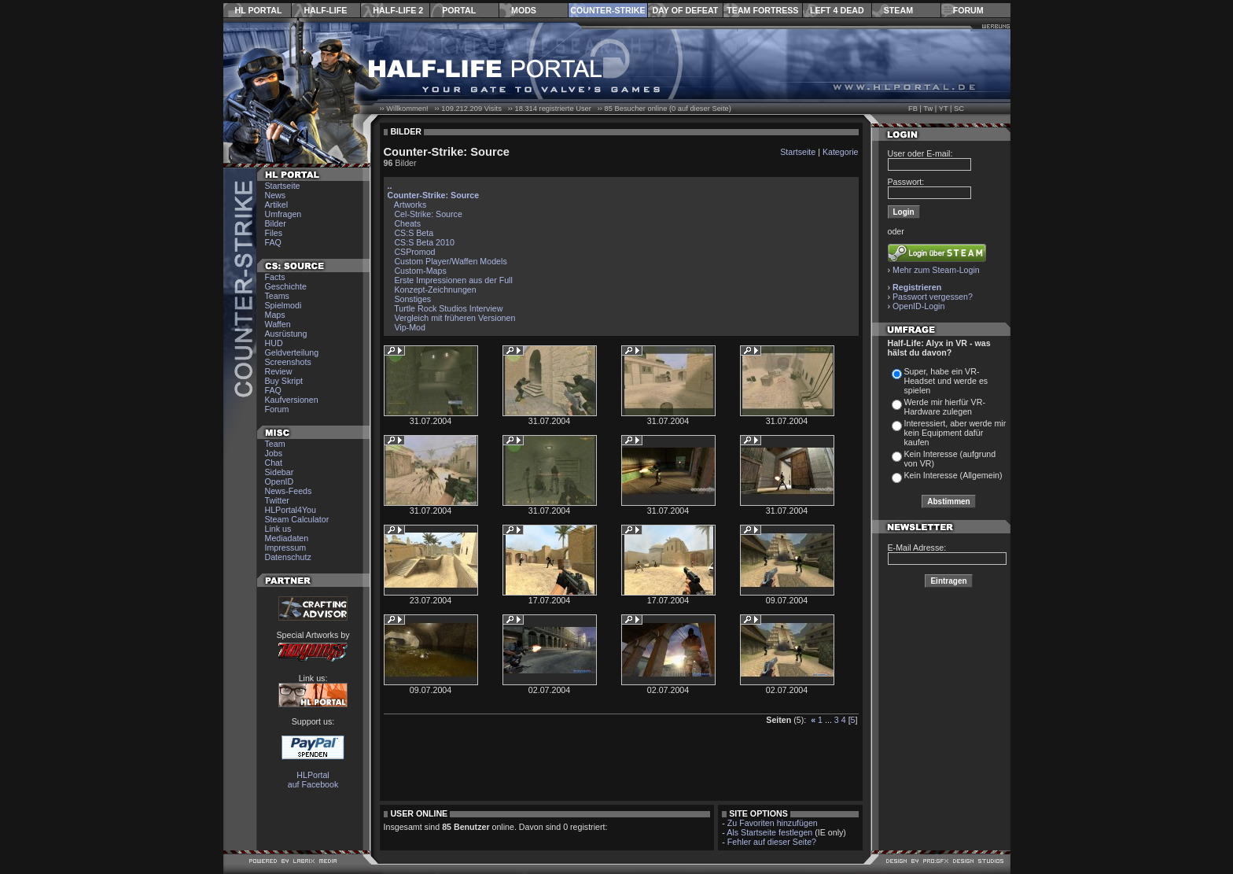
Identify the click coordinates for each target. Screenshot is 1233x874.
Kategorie (841, 152)
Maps (275, 314)
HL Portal (258, 10)
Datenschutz (288, 557)
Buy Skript (284, 380)
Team (275, 443)
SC (959, 108)
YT (943, 108)
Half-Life (325, 10)
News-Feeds (288, 491)
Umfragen (283, 214)
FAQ (273, 242)
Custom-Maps (420, 270)
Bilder (275, 223)
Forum (968, 10)
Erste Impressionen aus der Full (453, 280)
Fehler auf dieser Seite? (771, 841)
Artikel (277, 204)
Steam (898, 10)
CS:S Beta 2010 (424, 242)
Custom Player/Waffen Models (450, 261)
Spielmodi (283, 305)
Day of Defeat (685, 10)
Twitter (277, 500)
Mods (523, 10)
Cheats (407, 223)
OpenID (279, 481)
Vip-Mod (409, 327)
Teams (277, 296)
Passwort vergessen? (933, 296)
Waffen (278, 324)
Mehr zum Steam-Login (936, 270)
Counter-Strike (607, 10)
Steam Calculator (297, 519)
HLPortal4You (290, 509)
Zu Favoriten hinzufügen (772, 823)
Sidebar (279, 472)
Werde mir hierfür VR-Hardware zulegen (944, 406)
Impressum (286, 547)
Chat (274, 462)
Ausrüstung (286, 333)
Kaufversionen (291, 399)
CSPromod (414, 251)
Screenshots (288, 362)
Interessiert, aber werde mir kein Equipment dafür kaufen (955, 433)
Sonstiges (412, 299)
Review (279, 371)
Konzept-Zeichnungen (435, 289)
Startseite (282, 185)
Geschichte (286, 286)
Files (274, 233)
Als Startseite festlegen (769, 832)
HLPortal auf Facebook (313, 779)
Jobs (274, 453)
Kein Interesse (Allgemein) (953, 475)
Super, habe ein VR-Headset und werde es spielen (946, 381)
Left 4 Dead (837, 10)
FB (913, 108)
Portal (459, 10)
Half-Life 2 (398, 10)
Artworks (410, 204)
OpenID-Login (918, 306)
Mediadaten (287, 538)
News (275, 195)
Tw (928, 108)
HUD (274, 343)
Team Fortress (762, 10)
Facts (275, 277)
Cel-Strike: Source (428, 214)
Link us (278, 528)
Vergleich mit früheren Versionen (454, 318)
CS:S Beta (413, 233)
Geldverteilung (292, 352)
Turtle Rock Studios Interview (448, 308)
